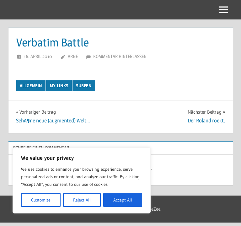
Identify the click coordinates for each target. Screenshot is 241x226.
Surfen (84, 86)
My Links (59, 86)
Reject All (82, 200)
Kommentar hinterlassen (120, 56)
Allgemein (31, 86)
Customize (41, 200)
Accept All (122, 200)
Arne (73, 56)
